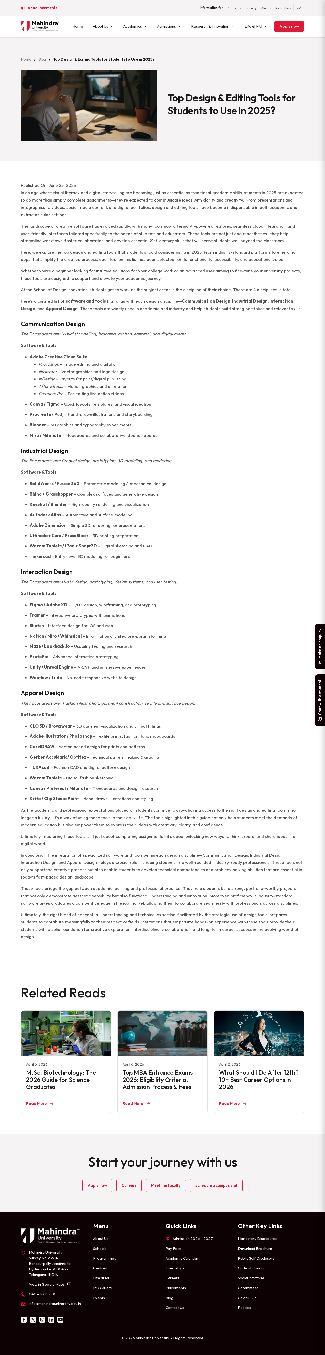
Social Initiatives (251, 1277)
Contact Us (175, 1307)
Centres (100, 1268)
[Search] (299, 8)
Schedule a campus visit (216, 1185)
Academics (135, 26)
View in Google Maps (47, 1284)
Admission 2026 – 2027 (193, 1238)
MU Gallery (102, 1287)
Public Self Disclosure (256, 1258)
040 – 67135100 (42, 1293)
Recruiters (283, 8)
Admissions (169, 26)
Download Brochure (255, 1248)
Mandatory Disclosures (257, 1238)
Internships (175, 1268)
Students (234, 8)
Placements (176, 1287)
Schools (99, 1248)
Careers (129, 1185)
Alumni (266, 8)
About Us (103, 26)
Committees (248, 1287)
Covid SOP (247, 1297)
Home (77, 26)
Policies (244, 1307)
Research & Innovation (213, 26)
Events (99, 1297)
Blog (42, 59)
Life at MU (256, 26)
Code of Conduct (252, 1268)
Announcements (42, 8)
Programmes (104, 1258)
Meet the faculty (165, 1185)
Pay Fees (174, 1248)
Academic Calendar (182, 1258)
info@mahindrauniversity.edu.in (55, 1303)
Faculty (251, 8)
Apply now (289, 26)
